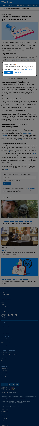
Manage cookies (18, 72)
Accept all (8, 72)
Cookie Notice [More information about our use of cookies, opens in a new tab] (28, 69)
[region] (19, 69)
